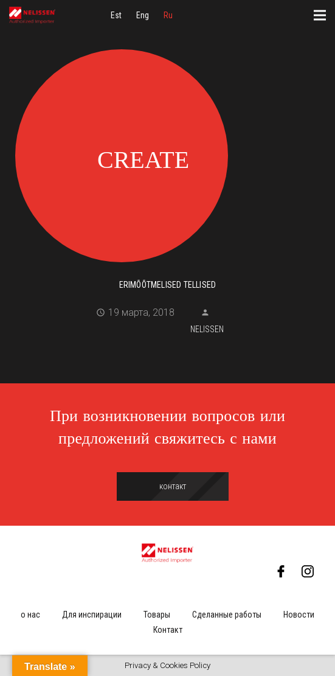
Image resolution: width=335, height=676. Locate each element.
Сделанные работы (226, 614)
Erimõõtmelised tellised (167, 285)
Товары (156, 614)
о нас (30, 614)
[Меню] (320, 15)
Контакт (167, 630)
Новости (298, 614)
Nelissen (207, 329)
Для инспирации (92, 614)
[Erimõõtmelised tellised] (167, 154)
